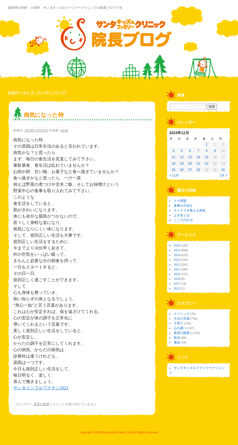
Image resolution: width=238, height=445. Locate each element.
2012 (177, 288)
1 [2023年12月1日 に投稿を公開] (207, 144)
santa (64, 130)
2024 (177, 255)
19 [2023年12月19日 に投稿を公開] (182, 163)
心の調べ (180, 328)
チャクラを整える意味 (189, 210)
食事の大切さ (183, 206)
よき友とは (182, 215)
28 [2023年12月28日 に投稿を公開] (198, 170)
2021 (177, 269)
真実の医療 (41, 404)
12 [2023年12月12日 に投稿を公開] (182, 157)
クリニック (182, 314)
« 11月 (174, 175)
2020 (177, 274)
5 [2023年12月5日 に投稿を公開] (182, 151)
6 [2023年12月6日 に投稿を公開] (190, 151)
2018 (177, 279)
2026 (177, 245)
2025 (177, 250)
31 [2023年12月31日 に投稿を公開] (223, 170)
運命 (177, 342)
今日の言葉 (182, 318)
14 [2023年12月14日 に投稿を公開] (198, 157)
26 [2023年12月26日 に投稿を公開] (182, 170)
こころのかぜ (183, 220)
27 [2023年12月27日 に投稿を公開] (190, 170)
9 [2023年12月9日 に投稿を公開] (215, 151)
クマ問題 (180, 201)
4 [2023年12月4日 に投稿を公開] (174, 151)
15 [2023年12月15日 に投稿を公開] (206, 157)
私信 (177, 338)
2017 (177, 283)
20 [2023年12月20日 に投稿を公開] (190, 163)
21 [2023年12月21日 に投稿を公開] (198, 163)
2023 (177, 260)
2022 (177, 264)
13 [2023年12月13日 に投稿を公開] (190, 157)
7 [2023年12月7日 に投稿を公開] (198, 151)
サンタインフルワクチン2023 (40, 388)
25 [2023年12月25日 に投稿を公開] (173, 170)
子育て (178, 323)
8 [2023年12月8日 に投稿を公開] (207, 151)
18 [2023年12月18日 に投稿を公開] (173, 163)
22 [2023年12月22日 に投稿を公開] (206, 163)
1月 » (223, 175)
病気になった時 (44, 115)
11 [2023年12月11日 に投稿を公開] (173, 157)
